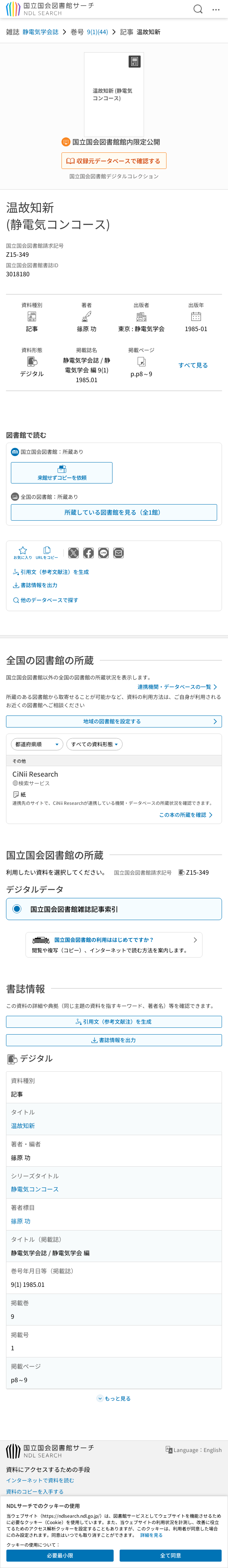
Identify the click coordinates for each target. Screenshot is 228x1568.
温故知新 (23, 1125)
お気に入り (23, 553)
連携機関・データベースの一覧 (179, 686)
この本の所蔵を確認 (187, 814)
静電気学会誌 (40, 31)
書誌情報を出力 (34, 585)
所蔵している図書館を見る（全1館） (114, 512)
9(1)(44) (97, 31)
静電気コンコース (35, 1188)
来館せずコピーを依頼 (62, 472)
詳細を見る (151, 1535)
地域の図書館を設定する (151, 721)
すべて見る (193, 364)
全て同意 (170, 1555)
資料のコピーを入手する (35, 1491)
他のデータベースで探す (45, 600)
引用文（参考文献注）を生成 (50, 572)
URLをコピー (47, 553)
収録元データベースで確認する (113, 160)
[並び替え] (37, 744)
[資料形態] (94, 744)
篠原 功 (20, 1220)
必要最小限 (60, 1555)
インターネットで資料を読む (40, 1480)
